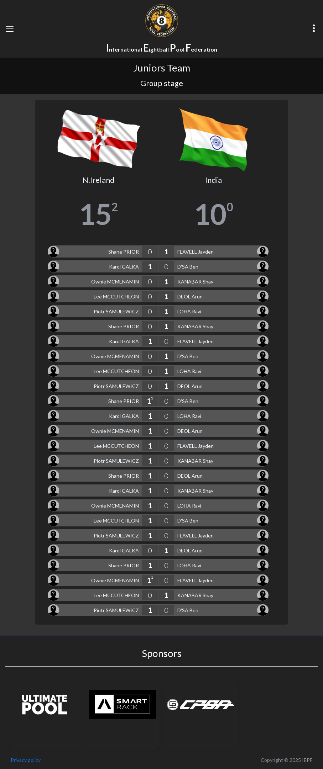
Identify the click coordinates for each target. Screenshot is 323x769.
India (213, 180)
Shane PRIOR (123, 252)
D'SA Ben (187, 267)
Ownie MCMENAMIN (115, 282)
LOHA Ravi (189, 311)
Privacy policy (26, 760)
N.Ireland (98, 180)
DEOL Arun (190, 296)
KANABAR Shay (195, 282)
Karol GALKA (124, 267)
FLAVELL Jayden (195, 252)
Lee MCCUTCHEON (116, 296)
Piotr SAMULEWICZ (116, 311)
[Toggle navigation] (9, 29)
